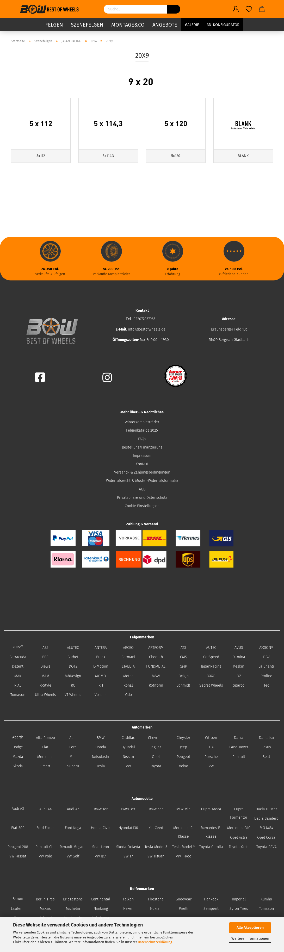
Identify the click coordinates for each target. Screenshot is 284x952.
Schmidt (183, 685)
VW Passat (17, 856)
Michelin (73, 908)
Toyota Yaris (239, 847)
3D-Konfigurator (223, 24)
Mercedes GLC (238, 828)
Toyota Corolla (211, 847)
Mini (73, 757)
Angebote (164, 25)
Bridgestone (73, 899)
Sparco (238, 685)
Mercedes (45, 757)
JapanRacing (211, 666)
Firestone (156, 899)
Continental (100, 899)
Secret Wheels (211, 685)
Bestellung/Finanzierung (142, 447)
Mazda (18, 757)
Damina (238, 657)
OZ (239, 676)
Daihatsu (266, 738)
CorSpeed (211, 657)
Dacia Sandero (266, 818)
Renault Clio (45, 847)
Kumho (266, 899)
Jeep (183, 747)
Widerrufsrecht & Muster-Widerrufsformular (142, 480)
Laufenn (17, 908)
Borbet (72, 657)
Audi (73, 738)
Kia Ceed (156, 828)
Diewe (45, 666)
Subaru (73, 766)
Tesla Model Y (183, 847)
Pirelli (183, 908)
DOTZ (73, 666)
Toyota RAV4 (266, 847)
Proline (266, 676)
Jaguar (156, 747)
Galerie (192, 24)
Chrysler (183, 738)
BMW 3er (128, 809)
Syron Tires (239, 908)
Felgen (54, 25)
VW (128, 766)
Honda (100, 747)
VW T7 (128, 856)
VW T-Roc (183, 856)
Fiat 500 (17, 828)
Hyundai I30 (128, 828)
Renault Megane (73, 847)
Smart (45, 766)
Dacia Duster (266, 809)
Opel (156, 757)
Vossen (101, 695)
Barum (18, 899)
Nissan (128, 757)
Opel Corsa (266, 837)
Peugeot (183, 757)
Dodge (18, 747)
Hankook (211, 899)
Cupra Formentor (238, 813)
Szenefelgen (87, 25)
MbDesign (73, 676)
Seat (266, 757)
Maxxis (45, 908)
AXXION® (266, 647)
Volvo (183, 766)
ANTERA (101, 647)
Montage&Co (128, 25)
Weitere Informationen (250, 938)
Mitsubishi (100, 757)
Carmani (128, 657)
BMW (100, 738)
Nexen (128, 908)
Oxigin (183, 676)
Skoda (18, 766)
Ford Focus (45, 828)
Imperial (239, 899)
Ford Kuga (73, 828)
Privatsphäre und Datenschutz (142, 497)
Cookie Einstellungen (142, 506)
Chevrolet (156, 738)
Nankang (101, 908)
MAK (17, 676)
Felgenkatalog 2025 (142, 430)
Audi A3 (18, 808)
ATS (183, 647)
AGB (142, 489)
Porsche (211, 757)
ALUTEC (73, 647)
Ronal (128, 685)
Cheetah (156, 657)
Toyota (155, 766)
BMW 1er (101, 809)
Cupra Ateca (211, 809)
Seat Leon (100, 847)
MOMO (100, 676)
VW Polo (45, 856)
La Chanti (266, 666)
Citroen (211, 738)
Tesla (100, 766)
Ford (73, 747)
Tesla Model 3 (156, 847)
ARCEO (128, 647)
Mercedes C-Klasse (183, 832)
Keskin (238, 666)
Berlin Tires (45, 899)
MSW (156, 676)
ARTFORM (156, 647)
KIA (211, 747)
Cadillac (128, 738)
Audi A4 (45, 809)
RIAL (17, 685)
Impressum (142, 455)
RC (73, 685)
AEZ (45, 647)
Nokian (156, 908)
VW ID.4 (101, 856)
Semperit (211, 908)
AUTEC (211, 647)
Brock (100, 657)
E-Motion (100, 666)
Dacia (238, 738)
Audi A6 (73, 809)
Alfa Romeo (45, 738)
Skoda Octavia (128, 847)
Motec (128, 676)
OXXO (211, 676)
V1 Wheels (73, 695)
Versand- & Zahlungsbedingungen (142, 472)
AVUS (238, 647)
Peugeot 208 (18, 847)
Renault (238, 757)
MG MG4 (266, 828)
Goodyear (184, 899)
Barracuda (17, 657)
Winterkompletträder (142, 422)
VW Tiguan (155, 856)
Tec (266, 685)
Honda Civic (100, 828)
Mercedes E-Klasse (211, 832)
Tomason (17, 695)
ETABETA (128, 666)
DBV (266, 657)
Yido (128, 695)
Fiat (45, 747)
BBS (45, 657)
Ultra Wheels (45, 695)
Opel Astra (239, 837)
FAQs (142, 439)
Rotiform (156, 685)
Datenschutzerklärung (155, 942)
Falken (128, 899)
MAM (45, 676)
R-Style (45, 685)
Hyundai (128, 747)
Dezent (17, 666)
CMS (183, 657)
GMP (183, 666)
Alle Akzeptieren (250, 927)
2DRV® (18, 647)
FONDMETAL (155, 666)
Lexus (266, 747)
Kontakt (142, 464)
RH (100, 685)
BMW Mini (184, 809)
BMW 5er (156, 809)
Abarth (17, 737)
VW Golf (73, 856)
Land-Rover (238, 747)
